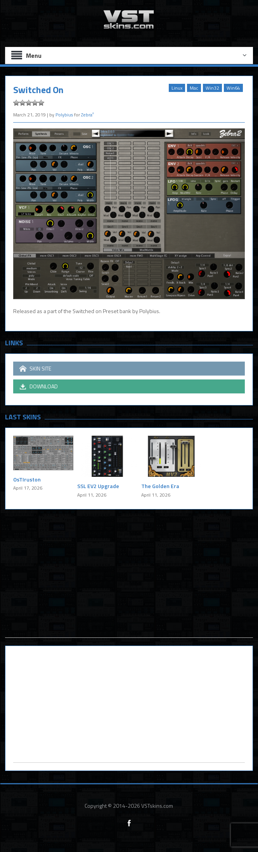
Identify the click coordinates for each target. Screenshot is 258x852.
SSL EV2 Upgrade (98, 486)
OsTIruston (27, 479)
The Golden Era (160, 486)
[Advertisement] (129, 583)
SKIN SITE (35, 369)
